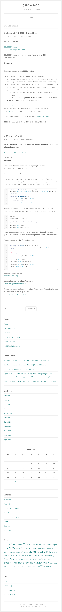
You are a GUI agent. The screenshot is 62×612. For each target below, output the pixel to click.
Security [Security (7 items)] (45, 562)
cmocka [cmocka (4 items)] (42, 545)
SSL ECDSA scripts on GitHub (14, 50)
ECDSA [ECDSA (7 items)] (12, 548)
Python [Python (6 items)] (34, 559)
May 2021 (7, 400)
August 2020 (8, 413)
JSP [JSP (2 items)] (21, 552)
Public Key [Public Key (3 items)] (27, 559)
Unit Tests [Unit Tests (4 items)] (36, 566)
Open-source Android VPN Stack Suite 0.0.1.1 (20, 369)
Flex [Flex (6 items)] (23, 548)
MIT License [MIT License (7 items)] (35, 555)
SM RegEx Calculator (12, 346)
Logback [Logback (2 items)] (40, 552)
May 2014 (7, 435)
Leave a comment (27, 36)
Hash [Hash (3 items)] (44, 548)
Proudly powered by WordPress (31, 604)
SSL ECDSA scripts (10, 47)
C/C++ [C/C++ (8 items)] (28, 544)
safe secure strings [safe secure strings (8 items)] (31, 562)
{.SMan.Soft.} (31, 5)
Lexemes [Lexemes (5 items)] (26, 552)
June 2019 (7, 426)
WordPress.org (9, 594)
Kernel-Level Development (14, 517)
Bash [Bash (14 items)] (14, 544)
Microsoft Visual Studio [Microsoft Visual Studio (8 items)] (16, 555)
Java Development (11, 513)
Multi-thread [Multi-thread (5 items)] (46, 555)
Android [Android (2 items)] (8, 545)
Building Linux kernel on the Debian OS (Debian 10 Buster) (25, 365)
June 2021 (7, 396)
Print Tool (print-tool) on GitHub (15, 152)
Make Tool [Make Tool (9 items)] (48, 551)
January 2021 (8, 409)
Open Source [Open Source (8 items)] (10, 559)
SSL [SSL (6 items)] (29, 566)
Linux (6, 522)
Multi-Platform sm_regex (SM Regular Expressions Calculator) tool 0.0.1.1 (30, 381)
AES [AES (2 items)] (5, 545)
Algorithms (8, 500)
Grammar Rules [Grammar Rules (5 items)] (35, 548)
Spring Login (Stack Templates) (15, 294)
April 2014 (7, 440)
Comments (9, 590)
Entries (8, 586)
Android (7, 504)
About (6, 324)
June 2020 (7, 418)
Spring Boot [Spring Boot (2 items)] (25, 566)
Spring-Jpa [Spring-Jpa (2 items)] (11, 566)
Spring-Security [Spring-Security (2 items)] (18, 566)
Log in (6, 581)
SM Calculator (10, 342)
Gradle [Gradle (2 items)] (26, 548)
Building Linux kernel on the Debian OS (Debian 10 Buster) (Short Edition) (30, 360)
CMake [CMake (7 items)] (35, 544)
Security (7, 526)
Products (7, 333)
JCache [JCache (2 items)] (18, 552)
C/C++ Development (11, 508)
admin (16, 36)
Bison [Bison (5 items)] (20, 544)
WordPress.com (40, 606)
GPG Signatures (9, 328)
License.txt (12, 111)
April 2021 (7, 404)
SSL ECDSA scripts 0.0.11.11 (20, 32)
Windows (7, 530)
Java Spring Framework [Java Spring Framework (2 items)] (10, 552)
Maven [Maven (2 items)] (55, 552)
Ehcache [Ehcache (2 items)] (18, 548)
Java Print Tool (13, 135)
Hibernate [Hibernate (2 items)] (48, 548)
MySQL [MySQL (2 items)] (54, 556)
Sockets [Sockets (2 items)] (51, 563)
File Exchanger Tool (12, 337)
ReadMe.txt (12, 106)
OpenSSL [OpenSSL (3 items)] (20, 559)
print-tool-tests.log (11, 276)
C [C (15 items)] (24, 544)
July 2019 (7, 422)
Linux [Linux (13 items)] (33, 552)
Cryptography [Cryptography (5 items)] (51, 544)
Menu (31, 18)
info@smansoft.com (41, 117)
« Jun (16, 482)
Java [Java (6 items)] (53, 548)
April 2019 (7, 431)
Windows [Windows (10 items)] (45, 566)
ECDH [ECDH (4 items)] (6, 548)
